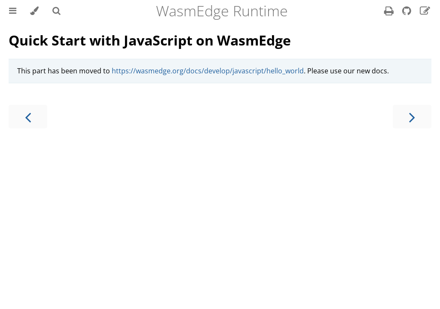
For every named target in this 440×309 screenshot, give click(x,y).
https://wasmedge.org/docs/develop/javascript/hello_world (208, 71)
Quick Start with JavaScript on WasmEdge (150, 40)
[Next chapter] (412, 116)
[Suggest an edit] (425, 12)
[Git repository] (407, 12)
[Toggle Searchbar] (56, 10)
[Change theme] (34, 10)
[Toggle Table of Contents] (12, 10)
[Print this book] (390, 12)
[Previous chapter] (28, 116)
